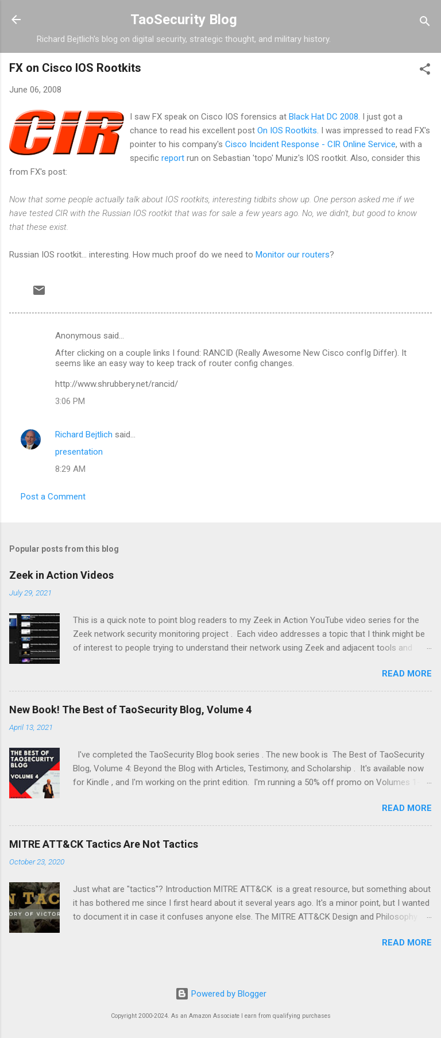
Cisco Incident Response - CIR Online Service (310, 144)
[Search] (425, 23)
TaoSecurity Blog (183, 19)
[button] (425, 71)
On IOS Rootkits (287, 130)
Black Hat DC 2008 (323, 117)
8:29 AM (70, 469)
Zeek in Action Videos (61, 575)
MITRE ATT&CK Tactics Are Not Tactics (103, 844)
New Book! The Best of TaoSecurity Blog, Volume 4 (130, 709)
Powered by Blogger (220, 994)
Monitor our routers (293, 254)
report (174, 158)
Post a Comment (53, 496)
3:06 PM (70, 401)
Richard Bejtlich (84, 434)
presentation (79, 452)
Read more (407, 673)
